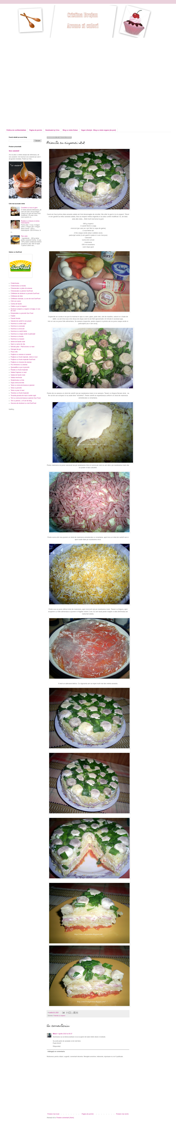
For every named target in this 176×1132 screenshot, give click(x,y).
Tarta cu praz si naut (17, 390)
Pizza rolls (14, 352)
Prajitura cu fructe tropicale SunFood (23, 359)
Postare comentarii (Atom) (65, 1118)
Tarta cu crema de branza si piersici (22, 385)
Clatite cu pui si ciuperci (19, 306)
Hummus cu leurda (17, 336)
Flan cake (24, 236)
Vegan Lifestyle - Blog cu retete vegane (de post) (98, 130)
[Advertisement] (23, 61)
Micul (55, 1034)
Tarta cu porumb (16, 388)
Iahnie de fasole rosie (18, 341)
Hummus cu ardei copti (18, 323)
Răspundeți (56, 1046)
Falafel (13, 316)
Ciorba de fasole (16, 304)
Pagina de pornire (35, 130)
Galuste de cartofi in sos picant (21, 321)
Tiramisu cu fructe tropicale (20, 393)
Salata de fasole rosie (18, 375)
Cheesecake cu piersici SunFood (22, 291)
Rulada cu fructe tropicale (19, 370)
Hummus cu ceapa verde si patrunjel (23, 334)
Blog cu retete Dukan (70, 130)
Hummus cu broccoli (17, 329)
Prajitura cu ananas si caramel (21, 354)
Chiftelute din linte (17, 296)
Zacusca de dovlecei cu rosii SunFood (23, 403)
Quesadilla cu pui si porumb (20, 367)
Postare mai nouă (53, 1114)
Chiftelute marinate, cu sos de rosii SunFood (25, 299)
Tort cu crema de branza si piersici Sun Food (25, 398)
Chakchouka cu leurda (18, 286)
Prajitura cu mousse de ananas (21, 362)
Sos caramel (14, 151)
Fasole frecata (15, 318)
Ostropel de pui (16, 349)
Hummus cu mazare (17, 339)
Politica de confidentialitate (16, 130)
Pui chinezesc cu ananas (19, 365)
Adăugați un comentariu (56, 1051)
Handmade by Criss (52, 130)
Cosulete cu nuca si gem (29, 208)
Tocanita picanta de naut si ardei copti (23, 395)
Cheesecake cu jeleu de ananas (21, 288)
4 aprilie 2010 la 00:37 (64, 1034)
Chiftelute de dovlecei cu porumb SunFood (25, 293)
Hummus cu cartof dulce (19, 331)
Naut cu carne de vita (18, 344)
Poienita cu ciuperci (59, 1015)
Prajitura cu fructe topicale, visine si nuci (24, 357)
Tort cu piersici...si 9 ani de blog (21, 401)
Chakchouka (15, 283)
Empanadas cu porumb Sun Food (22, 313)
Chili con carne (16, 301)
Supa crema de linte (17, 383)
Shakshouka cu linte (17, 380)
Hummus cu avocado (18, 326)
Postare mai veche (122, 1114)
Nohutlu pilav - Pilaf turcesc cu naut (22, 347)
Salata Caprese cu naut (18, 372)
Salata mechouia (16, 377)
